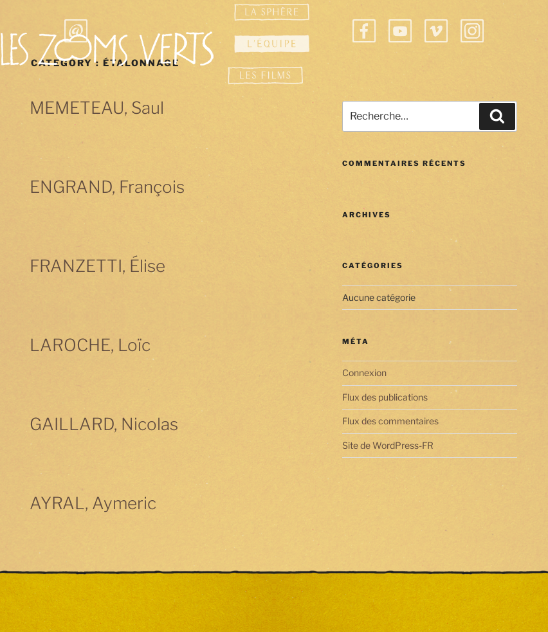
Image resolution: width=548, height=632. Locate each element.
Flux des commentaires (390, 420)
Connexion (364, 372)
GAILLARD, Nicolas (104, 424)
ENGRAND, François (107, 187)
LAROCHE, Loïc (90, 345)
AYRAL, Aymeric (93, 503)
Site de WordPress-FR (388, 445)
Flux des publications (385, 397)
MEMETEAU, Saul (97, 108)
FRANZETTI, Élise (97, 266)
